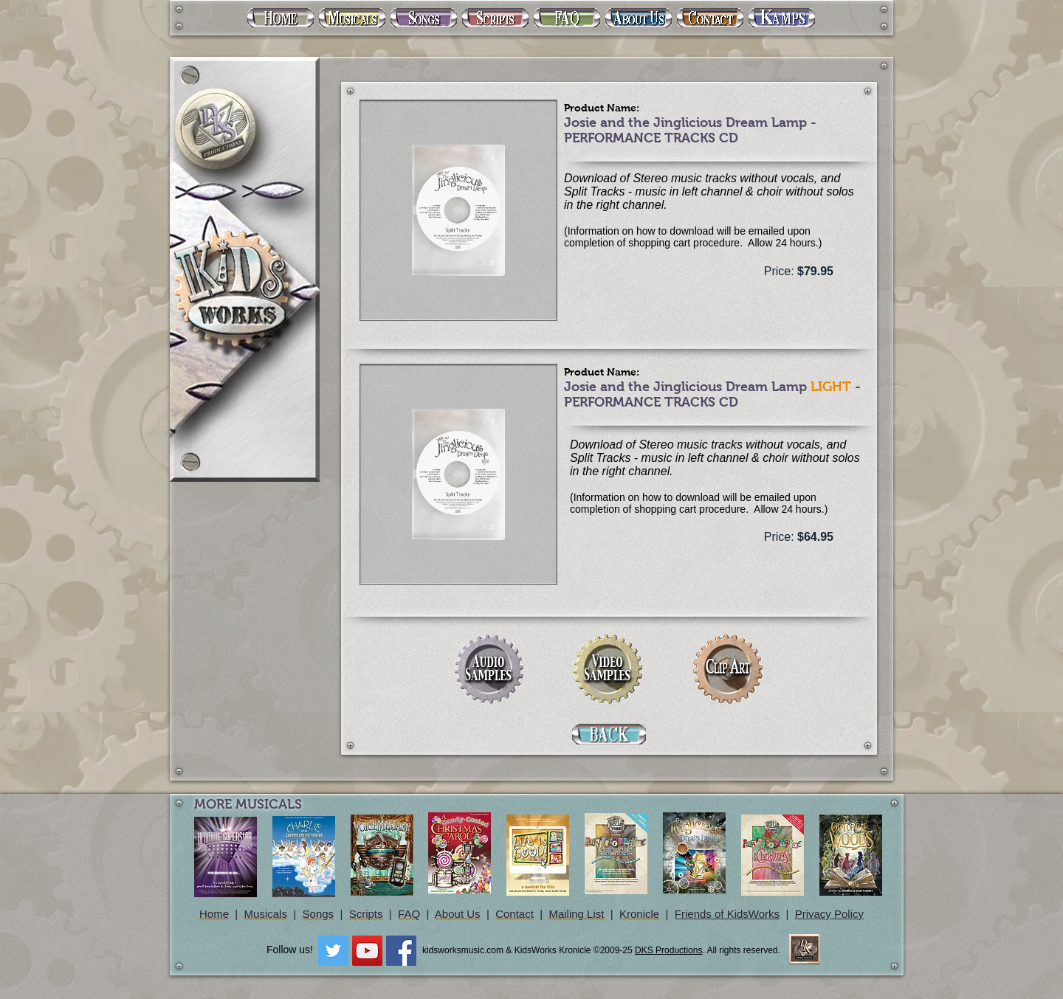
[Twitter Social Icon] (333, 951)
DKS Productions (668, 950)
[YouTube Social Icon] (367, 951)
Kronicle (639, 914)
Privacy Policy (829, 914)
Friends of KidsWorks (727, 914)
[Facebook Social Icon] (401, 951)
